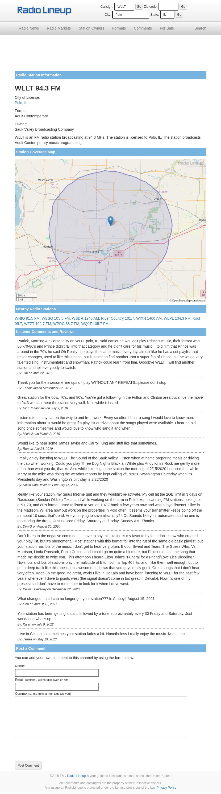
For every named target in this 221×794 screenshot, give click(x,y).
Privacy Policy (166, 787)
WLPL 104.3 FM (177, 318)
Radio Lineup (76, 776)
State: (154, 15)
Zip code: (151, 7)
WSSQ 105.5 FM (56, 318)
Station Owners (91, 28)
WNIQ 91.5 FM (27, 318)
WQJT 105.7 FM (95, 324)
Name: (20, 666)
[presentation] (55, 749)
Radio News (29, 28)
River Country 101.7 (117, 318)
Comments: (43, 694)
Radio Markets (59, 28)
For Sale (167, 28)
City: (108, 15)
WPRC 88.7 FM (66, 324)
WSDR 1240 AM (85, 318)
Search (200, 28)
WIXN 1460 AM (149, 318)
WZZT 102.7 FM (37, 324)
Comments (143, 28)
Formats (119, 28)
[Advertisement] (110, 55)
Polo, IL (21, 103)
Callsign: (107, 7)
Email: (42, 680)
